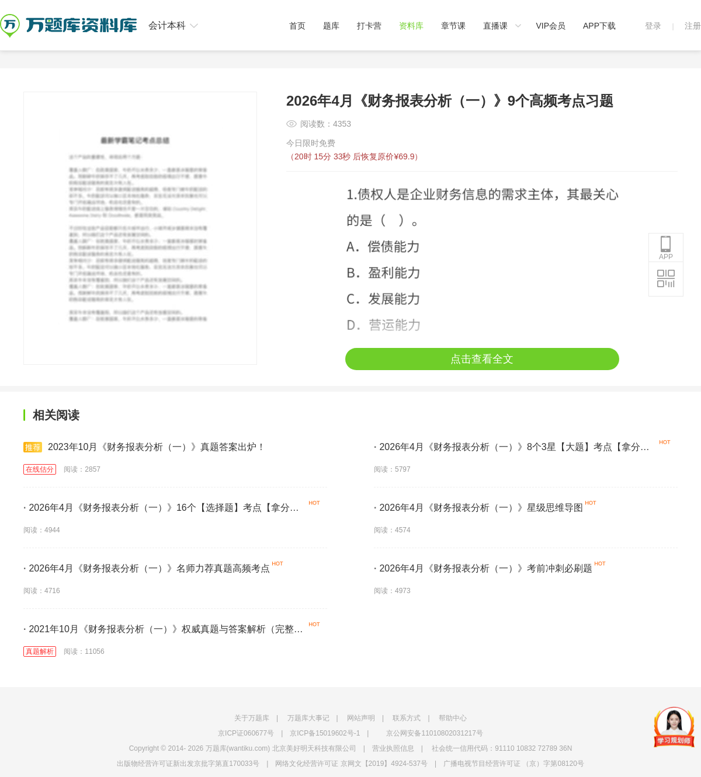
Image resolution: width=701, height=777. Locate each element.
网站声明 (361, 718)
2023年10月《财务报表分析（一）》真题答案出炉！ (144, 447)
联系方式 (407, 718)
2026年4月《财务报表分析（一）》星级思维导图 (478, 508)
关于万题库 (251, 718)
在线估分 (40, 469)
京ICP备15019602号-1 (325, 733)
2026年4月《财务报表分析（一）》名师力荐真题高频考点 (146, 568)
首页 (297, 25)
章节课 (453, 25)
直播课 (495, 25)
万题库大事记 (308, 718)
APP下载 (599, 25)
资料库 (411, 25)
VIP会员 (550, 25)
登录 (653, 25)
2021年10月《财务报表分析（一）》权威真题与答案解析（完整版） (158, 631)
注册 (693, 25)
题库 (331, 25)
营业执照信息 (393, 748)
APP (665, 248)
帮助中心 (453, 718)
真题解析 (40, 651)
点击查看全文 (481, 359)
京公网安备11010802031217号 (434, 733)
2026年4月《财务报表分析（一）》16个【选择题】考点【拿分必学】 (161, 510)
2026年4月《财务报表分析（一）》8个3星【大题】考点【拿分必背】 (512, 449)
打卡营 (369, 25)
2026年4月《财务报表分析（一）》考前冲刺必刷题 (483, 568)
